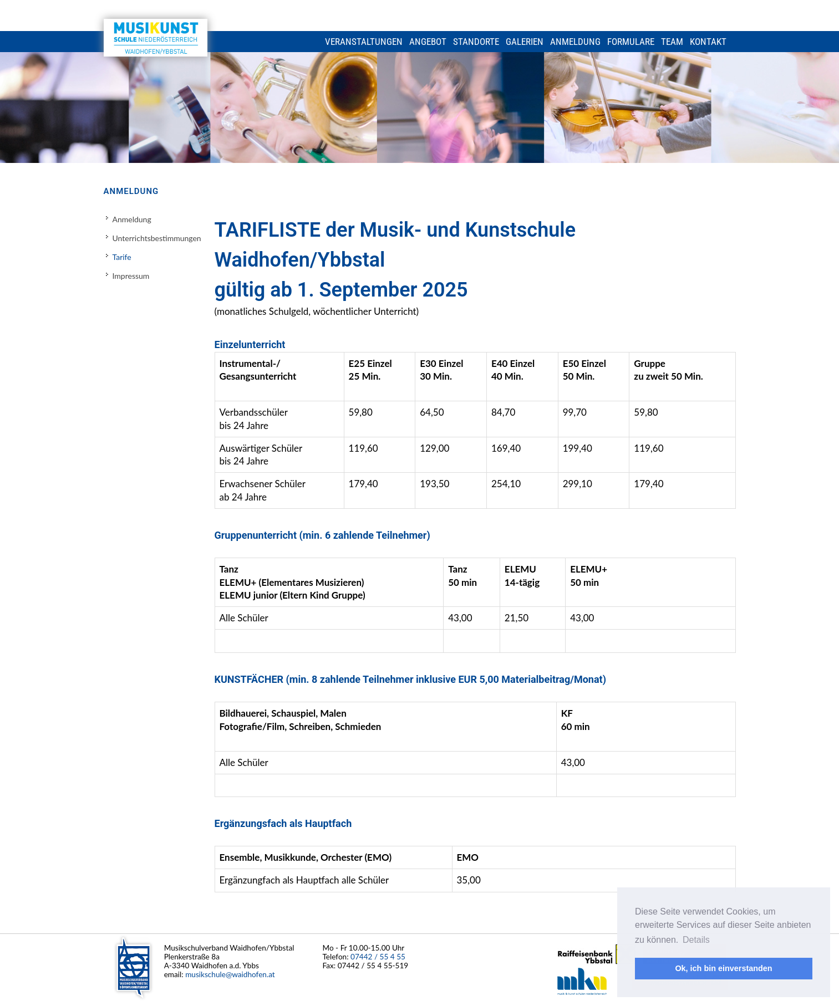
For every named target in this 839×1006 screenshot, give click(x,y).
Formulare (630, 41)
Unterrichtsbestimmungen (157, 238)
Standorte (476, 41)
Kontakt (708, 41)
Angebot (427, 41)
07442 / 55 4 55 (377, 956)
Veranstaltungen (364, 41)
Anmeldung (575, 41)
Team (672, 41)
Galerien (524, 41)
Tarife (122, 257)
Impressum (131, 275)
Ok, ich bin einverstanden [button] (723, 968)
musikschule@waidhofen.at (230, 974)
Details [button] (696, 939)
